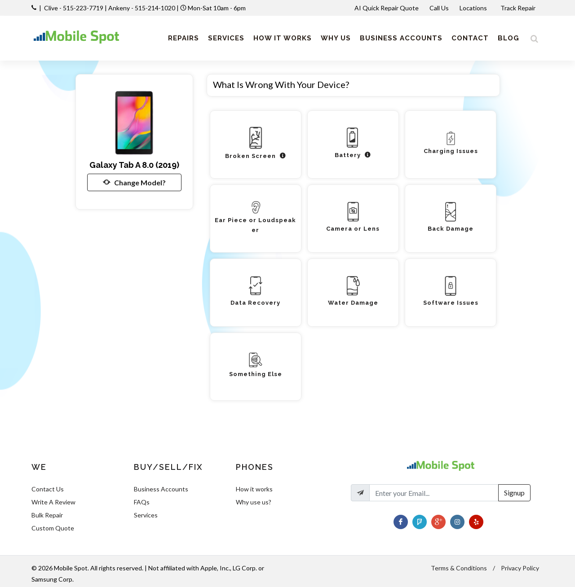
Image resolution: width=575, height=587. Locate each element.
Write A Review (53, 502)
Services (146, 515)
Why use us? (253, 502)
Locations (474, 8)
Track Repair (518, 8)
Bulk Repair (47, 515)
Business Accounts (161, 489)
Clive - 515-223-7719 (73, 8)
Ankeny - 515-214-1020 (141, 8)
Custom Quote (52, 528)
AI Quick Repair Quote (386, 8)
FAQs (142, 502)
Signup (514, 492)
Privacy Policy (520, 568)
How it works (254, 489)
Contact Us (47, 489)
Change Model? (134, 182)
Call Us (439, 8)
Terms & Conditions (459, 568)
